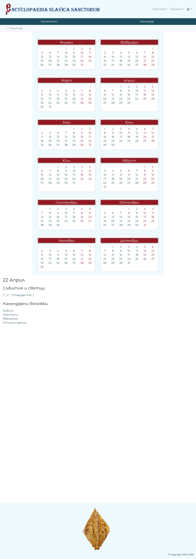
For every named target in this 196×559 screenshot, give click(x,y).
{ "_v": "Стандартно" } (149, 52)
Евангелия (141, 75)
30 (72, 64)
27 (48, 64)
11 (89, 52)
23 (72, 60)
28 (56, 64)
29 (64, 64)
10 (80, 52)
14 (57, 56)
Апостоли (141, 71)
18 (88, 56)
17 (80, 56)
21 (57, 60)
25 (88, 60)
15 (65, 56)
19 (40, 60)
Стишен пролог (145, 79)
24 (80, 60)
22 (64, 60)
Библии (139, 67)
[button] (159, 9)
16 (72, 56)
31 (80, 64)
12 (41, 56)
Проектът (49, 21)
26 (40, 64)
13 (48, 56)
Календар (147, 21)
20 (48, 60)
